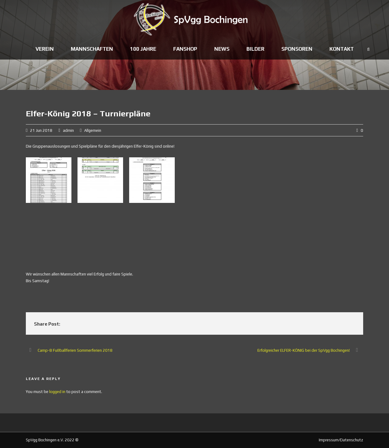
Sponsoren (296, 49)
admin (68, 130)
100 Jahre (143, 49)
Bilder (255, 49)
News (221, 49)
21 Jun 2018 (41, 130)
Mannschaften (92, 49)
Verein (45, 49)
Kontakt (341, 49)
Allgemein (92, 130)
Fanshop (185, 49)
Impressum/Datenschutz (341, 440)
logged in (57, 391)
